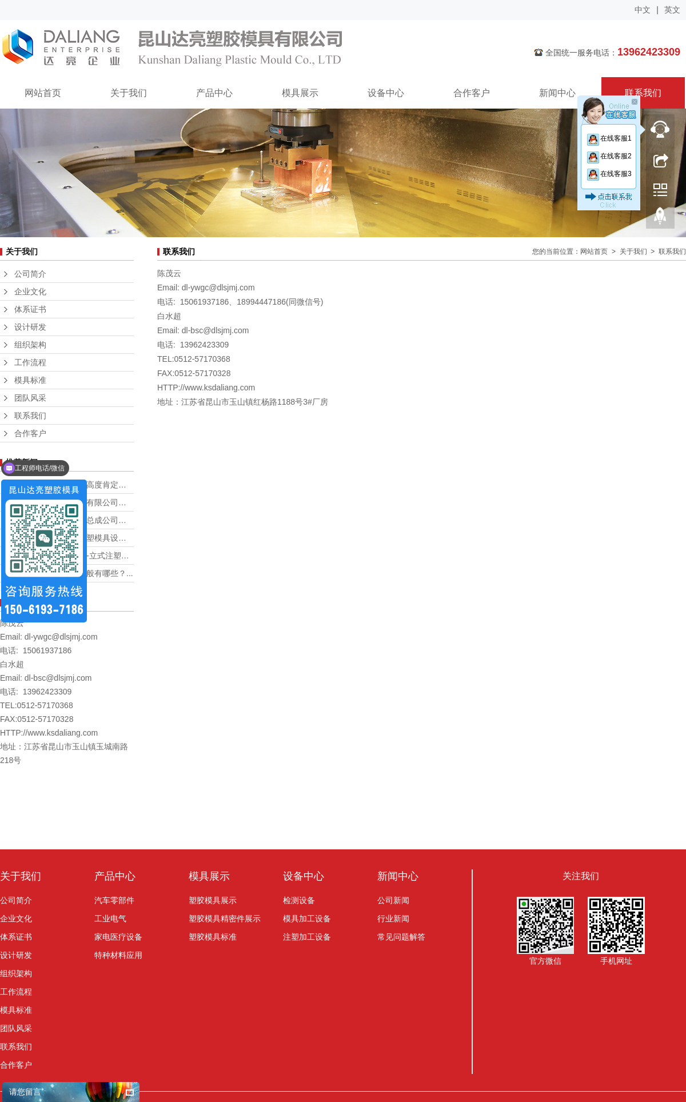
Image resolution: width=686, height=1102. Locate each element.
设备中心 (386, 93)
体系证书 (30, 309)
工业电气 (110, 918)
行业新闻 (393, 918)
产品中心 (214, 93)
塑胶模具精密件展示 (225, 918)
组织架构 (30, 344)
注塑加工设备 (307, 936)
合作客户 (471, 93)
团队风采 (30, 397)
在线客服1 (609, 138)
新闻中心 (557, 93)
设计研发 (30, 327)
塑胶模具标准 (213, 936)
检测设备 (299, 900)
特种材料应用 (118, 955)
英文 (672, 9)
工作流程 (30, 362)
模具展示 (300, 93)
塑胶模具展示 (213, 900)
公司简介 (30, 273)
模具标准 (30, 380)
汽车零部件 (114, 900)
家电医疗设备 (118, 936)
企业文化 (30, 291)
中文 (643, 9)
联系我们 (643, 93)
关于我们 (128, 93)
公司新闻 (393, 900)
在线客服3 (609, 174)
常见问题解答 (401, 936)
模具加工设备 (307, 918)
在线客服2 (609, 156)
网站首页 (43, 93)
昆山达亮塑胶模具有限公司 (243, 48)
